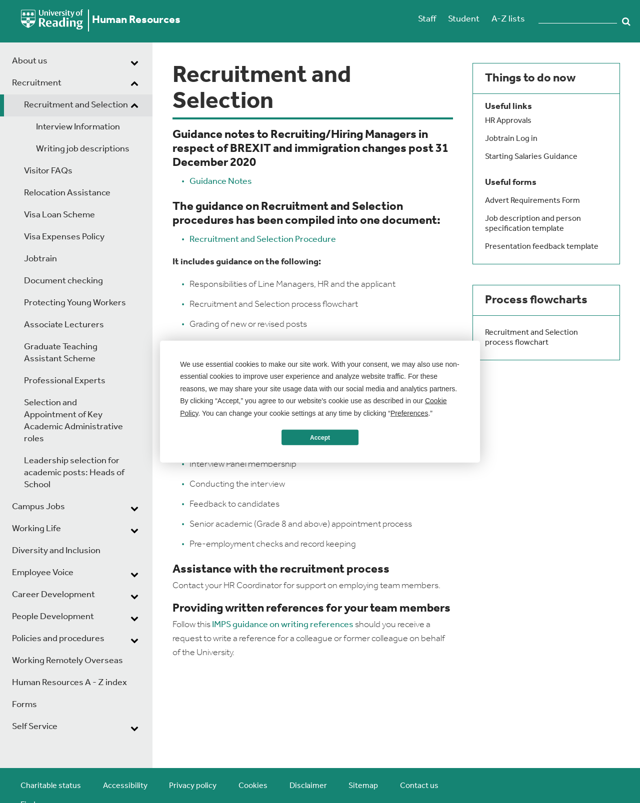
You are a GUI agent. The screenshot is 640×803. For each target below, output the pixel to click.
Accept (320, 437)
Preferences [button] (409, 413)
